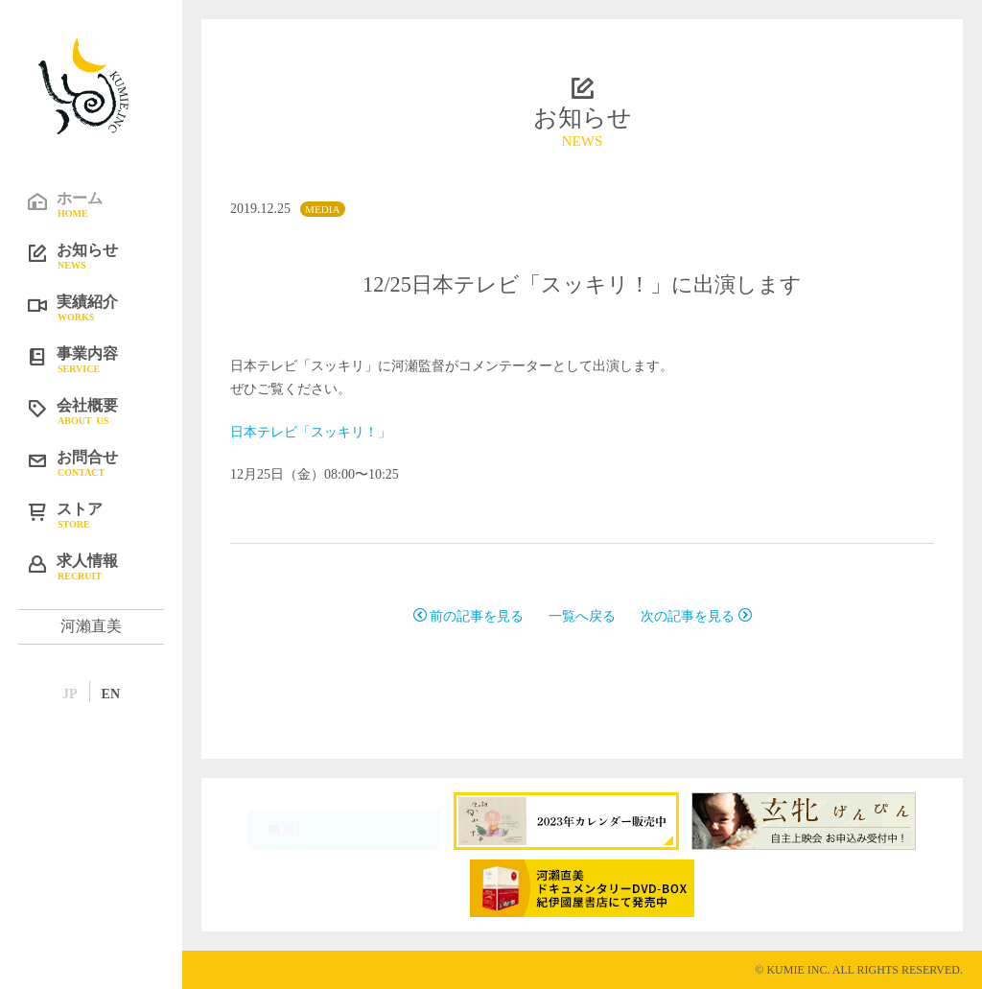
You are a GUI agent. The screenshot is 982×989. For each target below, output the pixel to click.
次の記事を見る (696, 616)
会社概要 (105, 410)
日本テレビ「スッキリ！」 (310, 432)
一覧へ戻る (582, 616)
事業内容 (105, 358)
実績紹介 (105, 307)
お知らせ (105, 255)
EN (111, 694)
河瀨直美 (91, 626)
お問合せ (105, 462)
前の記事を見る (469, 616)
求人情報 (105, 566)
